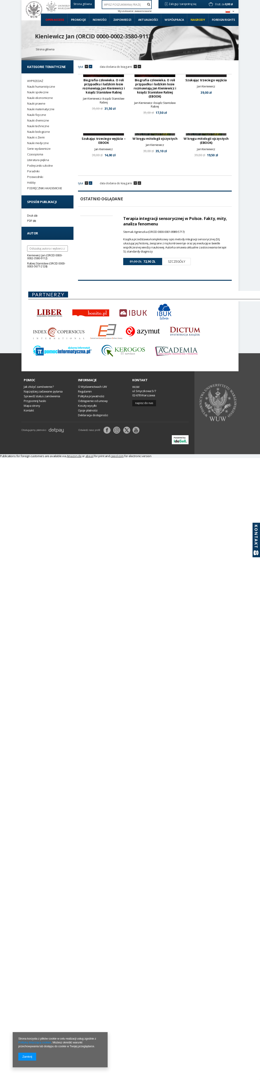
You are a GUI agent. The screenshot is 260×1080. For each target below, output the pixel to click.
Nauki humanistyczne (41, 87)
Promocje (78, 20)
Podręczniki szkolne (40, 166)
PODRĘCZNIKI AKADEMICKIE (44, 188)
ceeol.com (117, 529)
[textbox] (127, 4)
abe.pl (89, 529)
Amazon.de (74, 529)
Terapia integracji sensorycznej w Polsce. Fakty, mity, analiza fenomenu (175, 294)
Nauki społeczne (38, 92)
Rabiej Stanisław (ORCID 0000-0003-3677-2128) (46, 264)
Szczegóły (176, 334)
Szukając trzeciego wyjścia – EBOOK (103, 214)
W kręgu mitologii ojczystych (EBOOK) (206, 214)
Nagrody (198, 20)
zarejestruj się (188, 4)
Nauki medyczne (38, 143)
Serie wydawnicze (39, 149)
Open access (54, 20)
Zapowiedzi (122, 20)
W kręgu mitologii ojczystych (154, 212)
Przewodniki (35, 177)
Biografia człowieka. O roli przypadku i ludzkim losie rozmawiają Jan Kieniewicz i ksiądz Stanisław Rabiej (104, 123)
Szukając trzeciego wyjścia (206, 117)
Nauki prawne (36, 103)
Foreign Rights (223, 20)
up (90, 66)
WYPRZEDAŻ (35, 81)
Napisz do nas (144, 476)
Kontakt (139, 453)
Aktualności (148, 20)
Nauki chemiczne (38, 120)
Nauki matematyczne (40, 109)
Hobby (31, 183)
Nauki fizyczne (36, 115)
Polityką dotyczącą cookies (34, 1042)
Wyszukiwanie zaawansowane (135, 11)
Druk (30, 215)
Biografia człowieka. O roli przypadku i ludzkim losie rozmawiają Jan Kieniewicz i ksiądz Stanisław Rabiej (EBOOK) (155, 125)
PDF (29, 221)
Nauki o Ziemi (36, 137)
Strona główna (45, 49)
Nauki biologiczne (38, 132)
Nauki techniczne (38, 126)
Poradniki (33, 171)
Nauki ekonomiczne (40, 98)
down (86, 66)
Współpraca (174, 20)
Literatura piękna (38, 160)
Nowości (99, 20)
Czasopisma (35, 154)
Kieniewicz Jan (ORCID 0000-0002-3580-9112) (94, 36)
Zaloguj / (174, 4)
